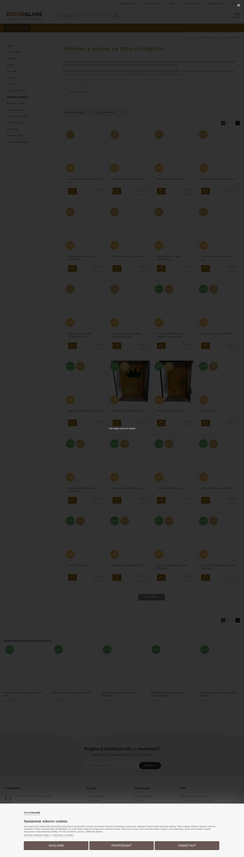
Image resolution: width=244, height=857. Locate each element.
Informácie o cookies (64, 835)
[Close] (238, 5)
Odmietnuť (186, 845)
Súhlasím (56, 845)
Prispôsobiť (122, 845)
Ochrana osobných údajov (37, 835)
